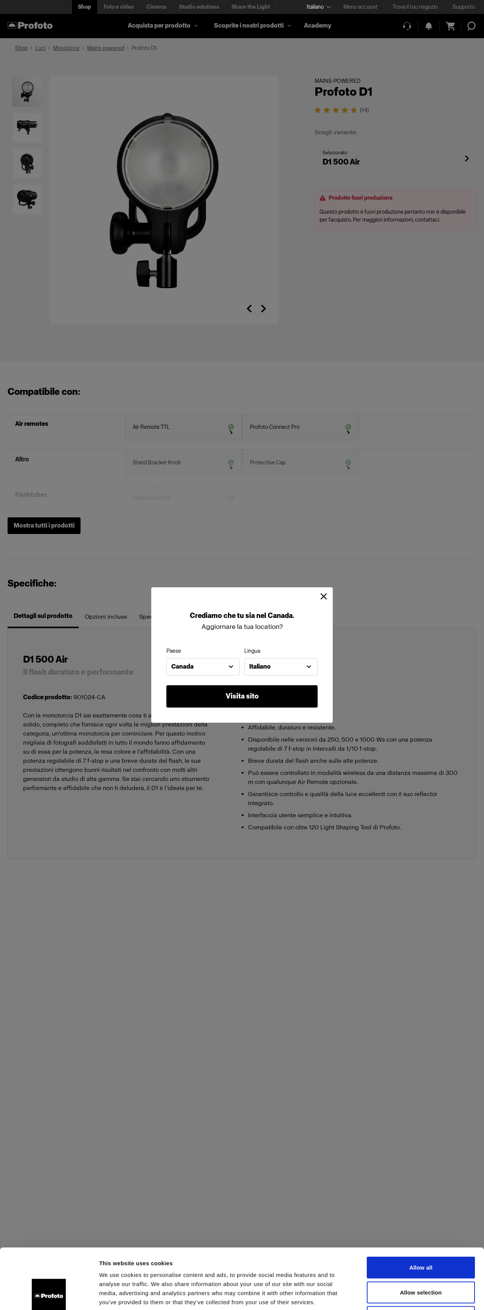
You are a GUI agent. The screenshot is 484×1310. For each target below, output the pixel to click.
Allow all (421, 1211)
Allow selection (421, 1235)
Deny (421, 1260)
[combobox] (203, 666)
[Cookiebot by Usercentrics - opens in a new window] (49, 1295)
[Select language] (319, 7)
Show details (396, 1295)
